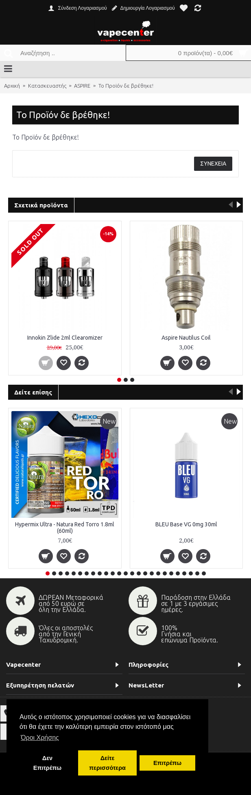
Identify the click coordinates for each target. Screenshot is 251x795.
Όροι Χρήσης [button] (40, 737)
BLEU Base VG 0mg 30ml (186, 524)
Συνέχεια (213, 163)
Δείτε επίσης (33, 392)
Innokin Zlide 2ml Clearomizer (65, 337)
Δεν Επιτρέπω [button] (47, 763)
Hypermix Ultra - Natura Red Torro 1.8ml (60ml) (64, 527)
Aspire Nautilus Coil (186, 337)
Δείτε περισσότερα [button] (107, 763)
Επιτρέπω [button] (167, 763)
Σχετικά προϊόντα (41, 205)
